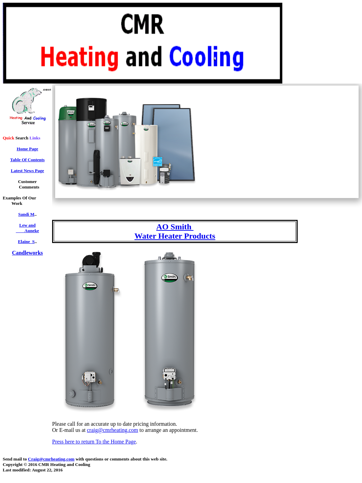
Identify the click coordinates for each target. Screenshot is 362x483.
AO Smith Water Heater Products (175, 231)
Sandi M (26, 214)
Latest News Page (27, 170)
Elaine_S (26, 241)
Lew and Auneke (27, 228)
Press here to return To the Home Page (94, 441)
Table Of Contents (27, 159)
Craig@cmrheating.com (51, 459)
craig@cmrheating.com (112, 430)
